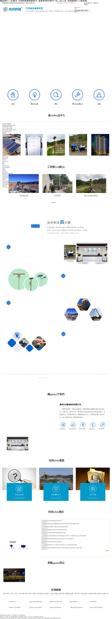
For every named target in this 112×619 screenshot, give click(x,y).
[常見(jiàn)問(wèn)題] (47, 529)
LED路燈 (4, 135)
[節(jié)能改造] (45, 532)
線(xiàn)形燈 (5, 154)
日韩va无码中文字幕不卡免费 (7, 618)
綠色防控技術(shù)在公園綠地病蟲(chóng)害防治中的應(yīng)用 (67, 547)
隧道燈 (3, 138)
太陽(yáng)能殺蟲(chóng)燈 (8, 125)
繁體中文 (95, 3)
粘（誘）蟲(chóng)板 (7, 128)
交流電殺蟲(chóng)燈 (7, 126)
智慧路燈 (4, 137)
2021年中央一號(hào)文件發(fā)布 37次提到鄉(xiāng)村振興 (63, 544)
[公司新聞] (44, 523)
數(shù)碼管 (5, 158)
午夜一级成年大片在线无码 (20, 618)
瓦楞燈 (3, 160)
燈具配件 (4, 141)
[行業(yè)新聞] (45, 544)
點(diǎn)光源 (5, 157)
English (86, 4)
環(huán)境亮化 (6, 149)
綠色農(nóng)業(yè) (6, 123)
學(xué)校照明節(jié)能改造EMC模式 (57, 532)
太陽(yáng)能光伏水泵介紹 (55, 520)
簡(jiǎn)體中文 (88, 3)
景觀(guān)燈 (5, 144)
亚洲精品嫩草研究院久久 (56, 618)
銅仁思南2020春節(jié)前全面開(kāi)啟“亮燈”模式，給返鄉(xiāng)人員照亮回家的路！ (67, 535)
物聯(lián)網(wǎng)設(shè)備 (9, 129)
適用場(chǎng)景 (6, 150)
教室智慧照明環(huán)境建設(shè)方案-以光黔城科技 (61, 538)
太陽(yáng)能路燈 (6, 134)
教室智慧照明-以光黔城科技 (55, 541)
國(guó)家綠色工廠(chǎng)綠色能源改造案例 (57, 526)
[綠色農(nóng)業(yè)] (46, 547)
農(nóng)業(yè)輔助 (6, 131)
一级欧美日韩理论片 (32, 618)
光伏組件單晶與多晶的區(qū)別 (59, 529)
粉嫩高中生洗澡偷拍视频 (43, 618)
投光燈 (3, 155)
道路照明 (4, 132)
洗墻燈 (3, 152)
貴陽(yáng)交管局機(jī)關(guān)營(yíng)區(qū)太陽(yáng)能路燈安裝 (63, 523)
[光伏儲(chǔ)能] (45, 520)
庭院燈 (3, 146)
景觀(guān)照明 (6, 143)
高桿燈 (3, 140)
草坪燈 (3, 148)
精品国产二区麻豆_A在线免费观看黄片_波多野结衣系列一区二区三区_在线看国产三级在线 (21, 616)
